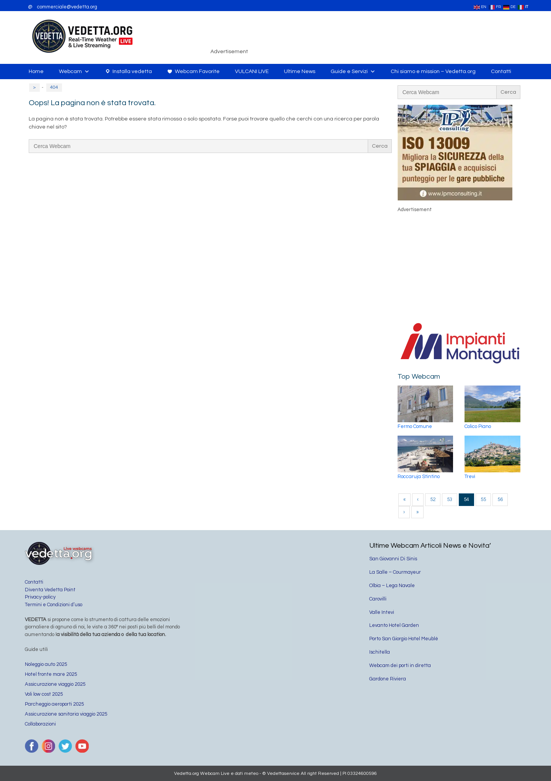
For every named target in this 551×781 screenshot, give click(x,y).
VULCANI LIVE (252, 71)
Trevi (470, 476)
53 (449, 499)
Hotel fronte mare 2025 (51, 674)
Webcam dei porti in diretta (400, 665)
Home (36, 71)
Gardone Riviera (387, 679)
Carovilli (377, 599)
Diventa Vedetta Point (50, 589)
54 (466, 499)
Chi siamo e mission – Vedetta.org (433, 71)
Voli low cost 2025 (44, 694)
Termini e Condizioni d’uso (53, 604)
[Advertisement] (388, 36)
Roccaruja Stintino (419, 476)
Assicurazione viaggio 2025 (55, 684)
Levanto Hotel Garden (394, 625)
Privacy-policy (40, 597)
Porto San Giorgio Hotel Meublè (403, 638)
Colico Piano (478, 426)
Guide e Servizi (353, 71)
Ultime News (299, 71)
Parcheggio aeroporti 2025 (54, 704)
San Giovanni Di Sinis (393, 558)
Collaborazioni (40, 724)
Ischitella (379, 652)
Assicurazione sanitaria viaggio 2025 (66, 714)
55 (483, 499)
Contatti (501, 71)
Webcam (74, 71)
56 (500, 499)
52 (432, 499)
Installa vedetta (132, 71)
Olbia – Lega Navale (392, 585)
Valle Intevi (381, 612)
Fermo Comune (415, 426)
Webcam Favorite (197, 71)
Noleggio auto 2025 (46, 664)
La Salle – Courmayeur (395, 572)
